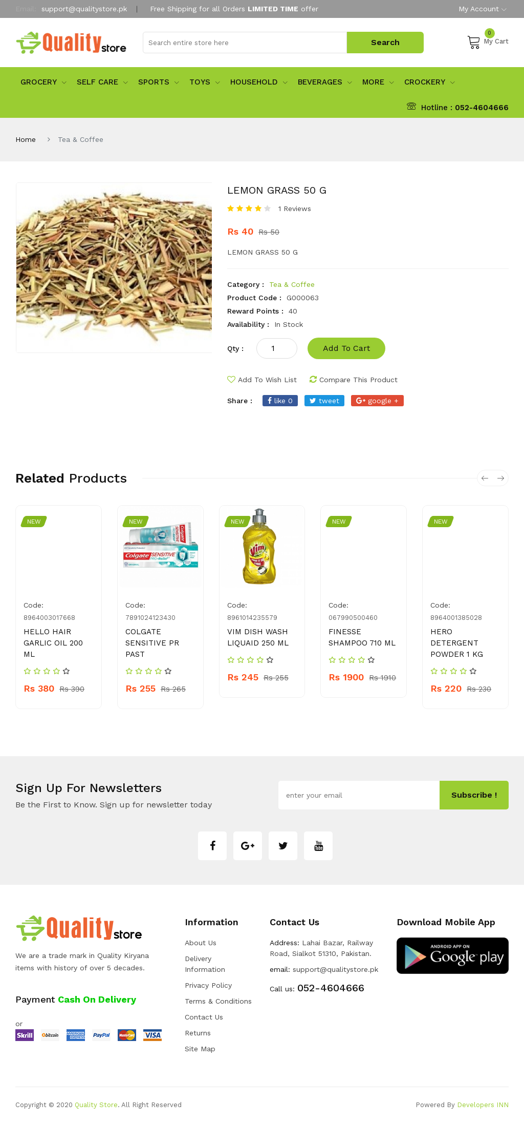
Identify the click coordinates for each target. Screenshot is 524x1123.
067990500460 (353, 617)
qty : (235, 348)
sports (158, 82)
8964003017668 (49, 617)
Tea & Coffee (292, 284)
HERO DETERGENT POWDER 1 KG (456, 643)
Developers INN (483, 1105)
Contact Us (204, 1017)
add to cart (346, 348)
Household (259, 82)
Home (25, 139)
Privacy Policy (208, 985)
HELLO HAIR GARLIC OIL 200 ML (53, 643)
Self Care (102, 82)
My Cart (488, 41)
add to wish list (262, 380)
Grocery (43, 82)
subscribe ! (474, 795)
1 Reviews (294, 208)
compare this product (354, 380)
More (378, 82)
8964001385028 (456, 617)
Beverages (325, 82)
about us (200, 943)
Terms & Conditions (218, 1001)
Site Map (200, 1049)
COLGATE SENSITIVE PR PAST (152, 643)
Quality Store (96, 1105)
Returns (198, 1033)
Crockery (429, 82)
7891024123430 (150, 617)
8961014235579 (252, 617)
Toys (204, 82)
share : (239, 401)
